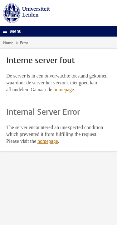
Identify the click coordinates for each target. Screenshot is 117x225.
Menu (16, 31)
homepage (63, 89)
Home (8, 42)
